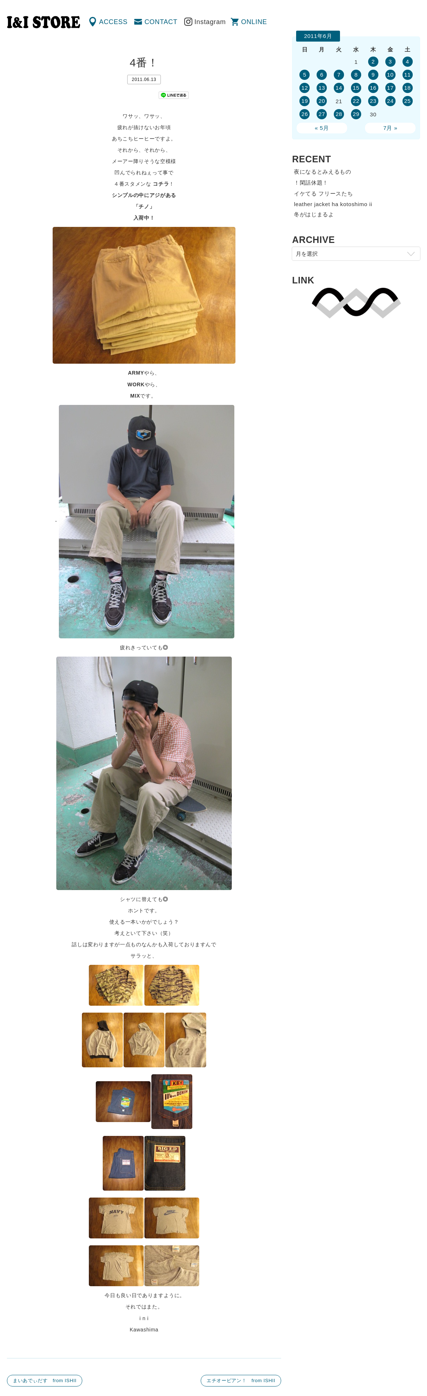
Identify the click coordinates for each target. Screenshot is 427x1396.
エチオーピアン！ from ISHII (241, 1380)
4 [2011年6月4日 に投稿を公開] (407, 61)
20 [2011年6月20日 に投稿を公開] (321, 101)
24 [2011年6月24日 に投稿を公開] (390, 101)
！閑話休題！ (311, 182)
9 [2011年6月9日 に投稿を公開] (373, 74)
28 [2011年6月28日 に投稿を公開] (339, 114)
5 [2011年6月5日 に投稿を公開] (304, 74)
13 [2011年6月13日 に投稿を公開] (321, 88)
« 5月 (322, 128)
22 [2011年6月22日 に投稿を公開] (356, 101)
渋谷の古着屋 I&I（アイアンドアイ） (43, 22)
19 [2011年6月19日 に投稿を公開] (304, 101)
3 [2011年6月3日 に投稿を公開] (390, 61)
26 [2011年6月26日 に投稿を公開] (304, 114)
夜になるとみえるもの (322, 172)
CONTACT (160, 22)
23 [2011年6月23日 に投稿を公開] (373, 101)
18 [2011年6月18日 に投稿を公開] (407, 88)
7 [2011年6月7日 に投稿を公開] (339, 74)
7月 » (390, 128)
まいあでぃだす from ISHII (44, 1380)
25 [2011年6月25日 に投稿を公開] (407, 101)
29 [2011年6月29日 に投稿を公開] (356, 114)
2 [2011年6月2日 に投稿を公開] (373, 61)
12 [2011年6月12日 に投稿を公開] (304, 88)
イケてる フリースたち (323, 193)
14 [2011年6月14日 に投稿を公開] (339, 88)
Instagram (210, 22)
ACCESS (113, 22)
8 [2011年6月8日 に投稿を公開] (356, 74)
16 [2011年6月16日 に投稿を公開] (373, 88)
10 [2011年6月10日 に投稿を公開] (390, 74)
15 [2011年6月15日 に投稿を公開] (356, 88)
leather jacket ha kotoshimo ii (333, 204)
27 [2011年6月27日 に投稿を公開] (321, 114)
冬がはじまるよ (314, 214)
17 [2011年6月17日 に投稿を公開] (390, 88)
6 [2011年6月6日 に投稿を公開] (322, 74)
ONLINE (254, 22)
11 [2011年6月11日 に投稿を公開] (407, 74)
